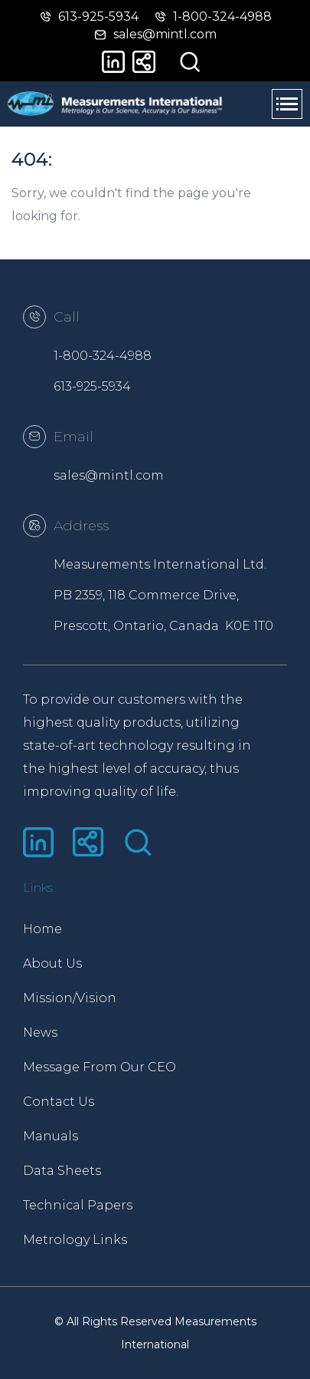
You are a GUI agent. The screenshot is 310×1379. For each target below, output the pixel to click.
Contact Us (58, 1101)
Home (42, 929)
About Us (52, 963)
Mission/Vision (69, 998)
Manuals (50, 1136)
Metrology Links (75, 1239)
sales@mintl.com (109, 475)
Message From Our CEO (89, 1067)
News (40, 1032)
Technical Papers (77, 1205)
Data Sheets (62, 1170)
